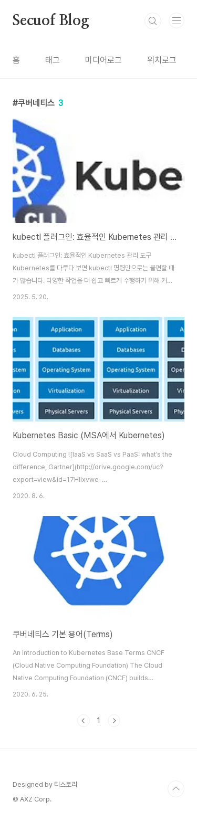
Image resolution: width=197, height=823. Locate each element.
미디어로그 (103, 60)
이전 (83, 720)
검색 (153, 21)
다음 (114, 720)
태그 (52, 60)
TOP (176, 788)
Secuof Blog (51, 21)
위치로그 (162, 60)
